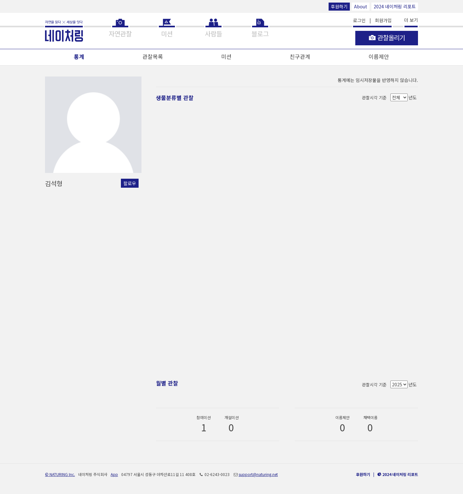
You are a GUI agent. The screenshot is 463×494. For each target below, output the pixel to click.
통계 (79, 56)
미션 (226, 56)
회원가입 (383, 20)
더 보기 (411, 20)
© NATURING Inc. (60, 474)
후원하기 (339, 6)
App (114, 474)
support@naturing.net (258, 474)
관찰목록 (152, 56)
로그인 (359, 20)
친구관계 (300, 56)
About (360, 6)
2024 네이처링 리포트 (395, 6)
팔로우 (129, 183)
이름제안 (378, 56)
